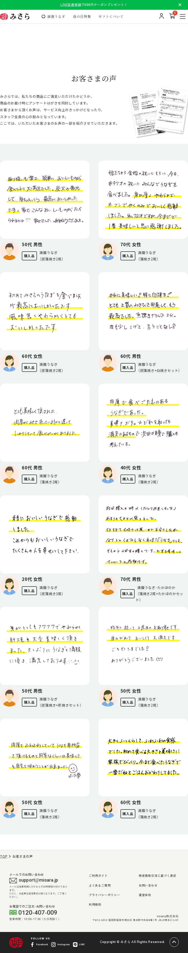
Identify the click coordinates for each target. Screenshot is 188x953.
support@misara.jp (33, 880)
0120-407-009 (33, 913)
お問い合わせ (148, 885)
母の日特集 (82, 16)
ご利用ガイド (98, 875)
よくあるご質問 (100, 885)
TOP (3, 856)
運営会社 (145, 895)
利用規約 (95, 904)
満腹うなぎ (56, 16)
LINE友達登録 (70, 5)
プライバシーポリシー (104, 895)
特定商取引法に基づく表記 (157, 875)
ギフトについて (111, 16)
